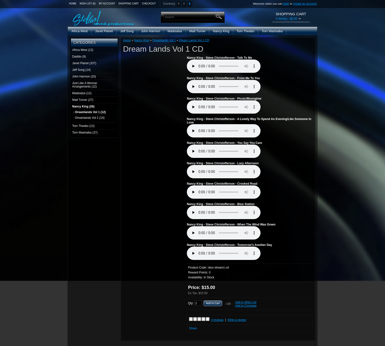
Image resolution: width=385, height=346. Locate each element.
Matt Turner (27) (82, 100)
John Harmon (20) (84, 76)
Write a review (237, 320)
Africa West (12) (82, 50)
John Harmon (150, 31)
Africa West (79, 31)
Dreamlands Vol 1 (164, 40)
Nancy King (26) (83, 106)
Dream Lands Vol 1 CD (194, 40)
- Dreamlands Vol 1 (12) (89, 112)
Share (193, 328)
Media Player (224, 66)
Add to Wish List (245, 302)
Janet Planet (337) (84, 63)
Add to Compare (245, 305)
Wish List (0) (88, 3)
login (286, 3)
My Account (107, 3)
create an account (304, 3)
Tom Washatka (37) (85, 132)
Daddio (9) (79, 56)
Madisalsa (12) (82, 93)
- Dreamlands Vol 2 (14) (89, 118)
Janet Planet (104, 31)
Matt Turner (197, 31)
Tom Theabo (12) (83, 126)
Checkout (149, 3)
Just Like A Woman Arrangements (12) (84, 84)
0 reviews (217, 320)
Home (72, 3)
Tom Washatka (272, 31)
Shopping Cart (128, 3)
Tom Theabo (245, 31)
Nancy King (221, 31)
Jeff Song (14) (81, 70)
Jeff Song (127, 31)
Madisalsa (174, 31)
